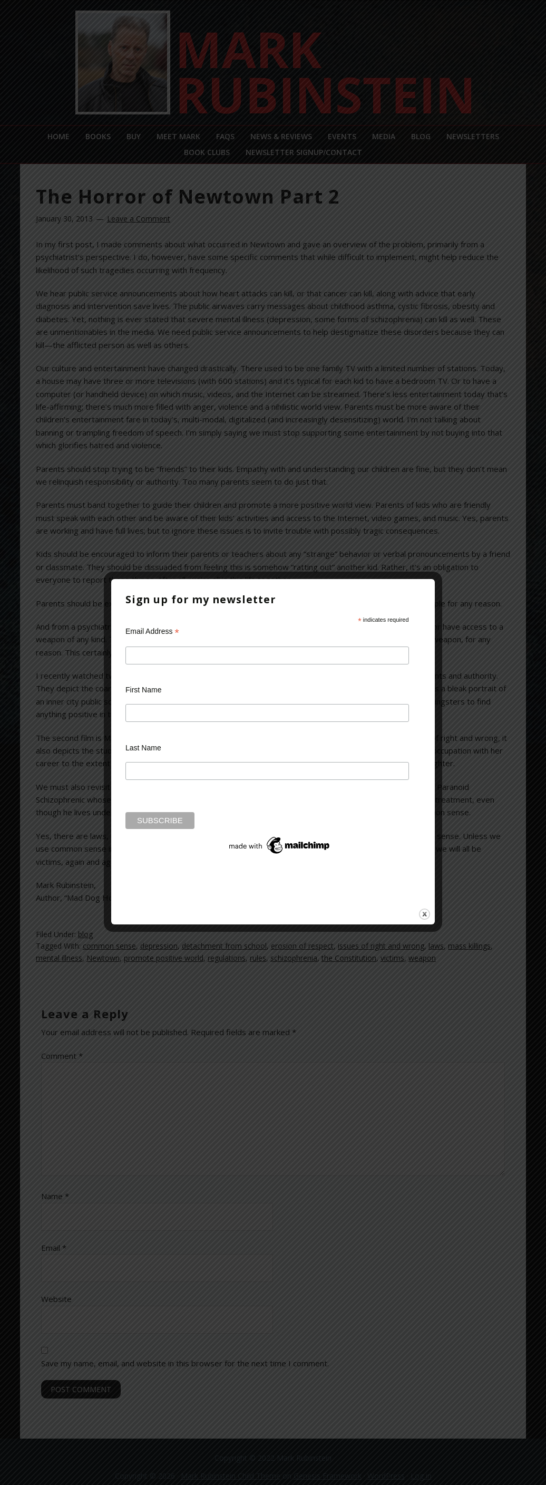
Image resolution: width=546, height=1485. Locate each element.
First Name (143, 690)
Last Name (143, 748)
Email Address (152, 631)
